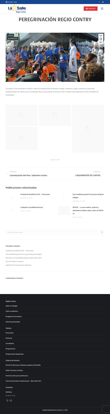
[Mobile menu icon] (102, 8)
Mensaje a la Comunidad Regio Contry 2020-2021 (24, 258)
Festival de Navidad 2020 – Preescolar (35, 194)
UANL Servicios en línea (14, 370)
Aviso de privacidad (13, 322)
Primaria (9, 338)
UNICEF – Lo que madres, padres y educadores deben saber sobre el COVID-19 (88, 210)
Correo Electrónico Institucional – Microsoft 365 (23, 381)
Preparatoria (10, 349)
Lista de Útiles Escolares (15, 261)
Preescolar (10, 333)
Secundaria (10, 343)
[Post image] (12, 197)
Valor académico (12, 311)
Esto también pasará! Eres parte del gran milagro (88, 195)
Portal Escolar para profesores (17, 376)
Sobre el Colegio (11, 306)
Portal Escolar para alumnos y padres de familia (23, 365)
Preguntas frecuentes (14, 316)
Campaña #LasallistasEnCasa (31, 207)
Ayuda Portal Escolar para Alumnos (18, 265)
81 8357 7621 (11, 2)
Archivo (10, 35)
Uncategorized (12, 38)
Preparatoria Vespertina (15, 354)
